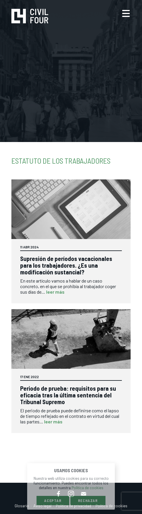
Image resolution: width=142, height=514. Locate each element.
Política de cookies (87, 487)
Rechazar (88, 500)
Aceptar (53, 500)
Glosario (22, 505)
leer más (55, 292)
